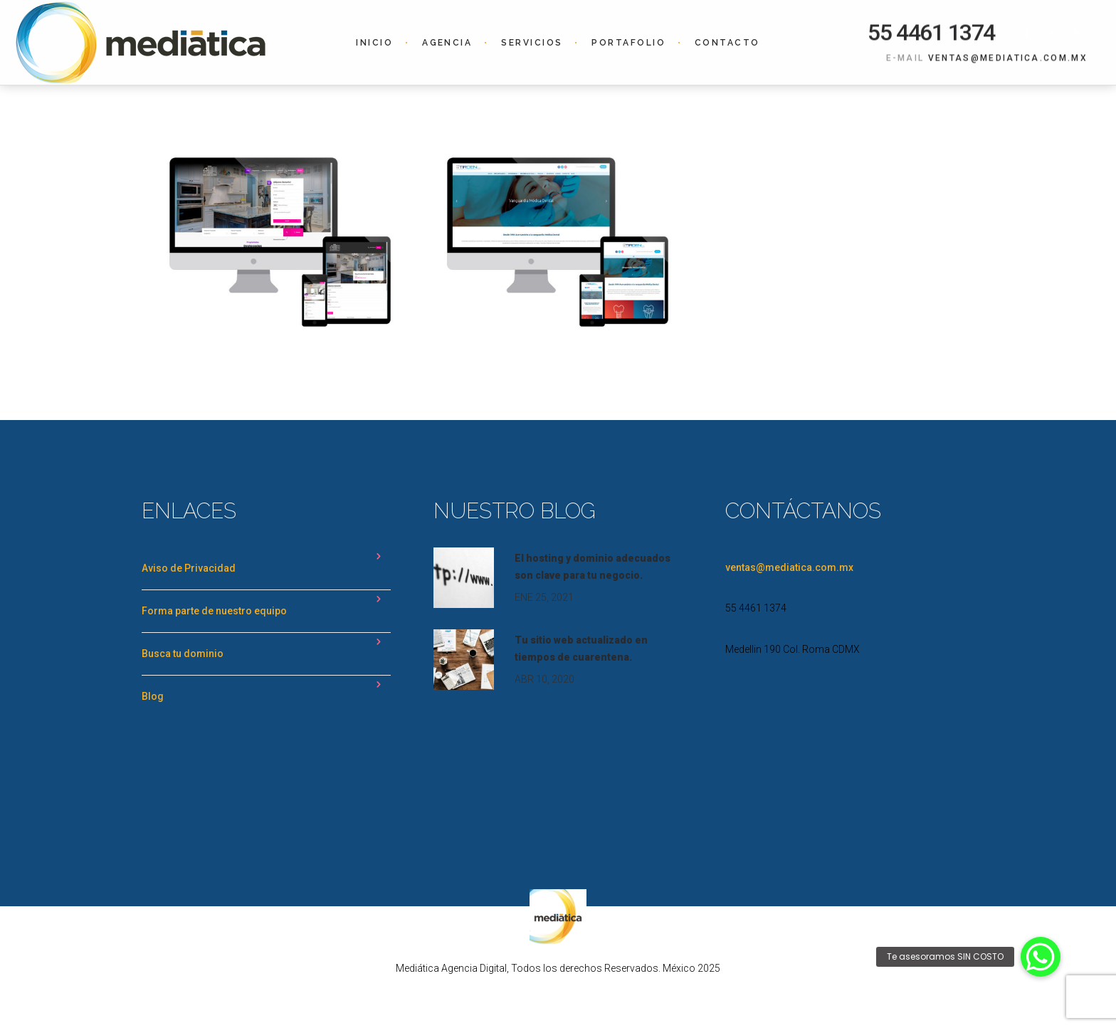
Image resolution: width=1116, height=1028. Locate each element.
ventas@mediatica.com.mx (1008, 58)
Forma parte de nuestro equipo (214, 611)
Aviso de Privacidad (189, 568)
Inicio (374, 43)
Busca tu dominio (182, 653)
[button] (1040, 957)
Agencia (447, 43)
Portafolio (628, 43)
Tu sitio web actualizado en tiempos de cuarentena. (581, 648)
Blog (153, 696)
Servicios (531, 43)
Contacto (727, 43)
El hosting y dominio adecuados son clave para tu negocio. (592, 566)
